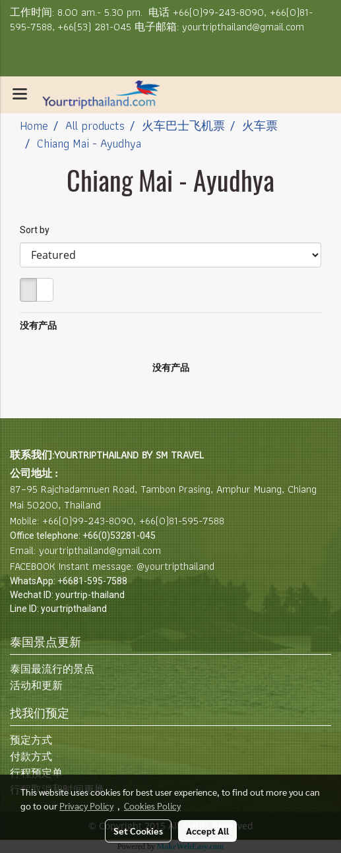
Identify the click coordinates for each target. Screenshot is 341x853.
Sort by (37, 230)
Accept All (207, 831)
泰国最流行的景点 (52, 669)
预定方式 (31, 740)
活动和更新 (36, 685)
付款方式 (31, 756)
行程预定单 (36, 773)
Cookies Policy (152, 806)
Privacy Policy (86, 806)
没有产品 (38, 325)
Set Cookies (138, 831)
